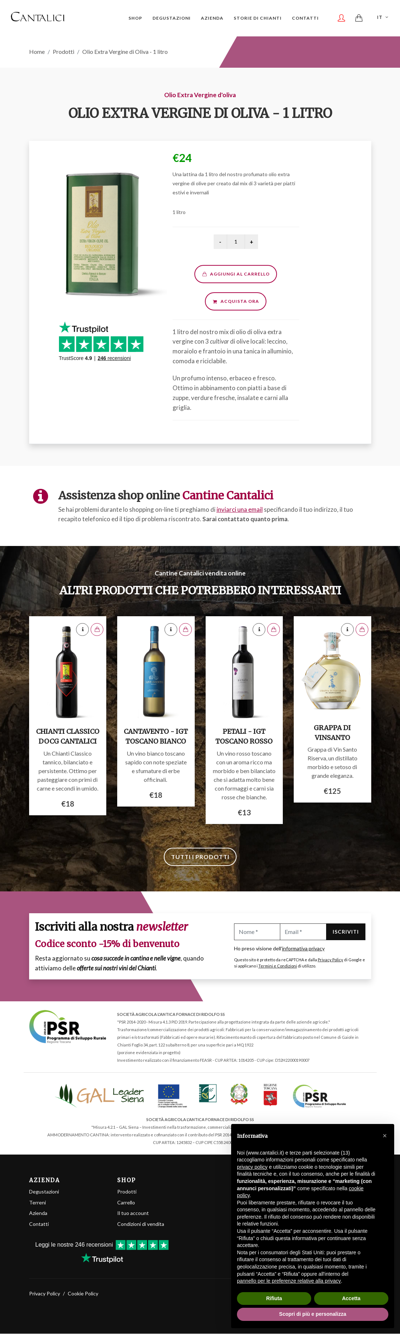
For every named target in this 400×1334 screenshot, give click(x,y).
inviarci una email (240, 510)
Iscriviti (346, 932)
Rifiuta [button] (274, 1298)
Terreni (37, 1203)
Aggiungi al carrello (236, 274)
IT (383, 17)
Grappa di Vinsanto (332, 733)
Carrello (126, 1203)
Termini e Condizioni (277, 966)
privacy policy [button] (252, 1167)
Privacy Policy (330, 960)
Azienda (38, 1213)
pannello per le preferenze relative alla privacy (289, 1281)
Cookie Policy (83, 1294)
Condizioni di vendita (140, 1224)
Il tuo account (133, 1213)
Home (37, 51)
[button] (385, 1135)
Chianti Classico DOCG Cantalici (67, 737)
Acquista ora (235, 301)
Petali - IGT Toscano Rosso (244, 737)
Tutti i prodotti (200, 857)
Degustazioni (44, 1192)
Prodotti (63, 51)
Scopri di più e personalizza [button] (312, 1314)
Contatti (39, 1224)
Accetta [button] (351, 1298)
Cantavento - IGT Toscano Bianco (156, 737)
